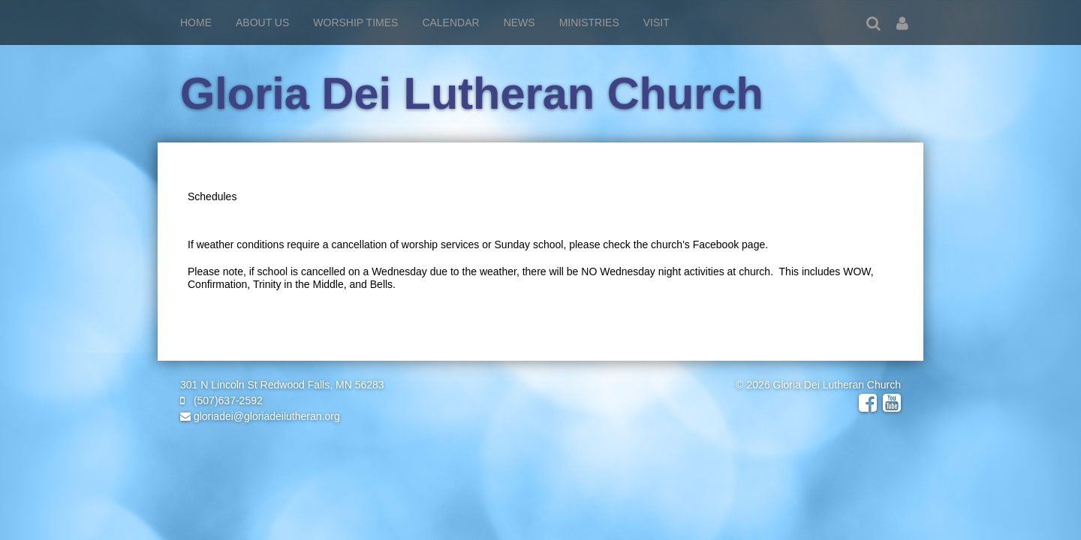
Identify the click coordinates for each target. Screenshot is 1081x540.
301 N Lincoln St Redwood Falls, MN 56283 (282, 385)
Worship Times (355, 22)
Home (196, 22)
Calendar (450, 22)
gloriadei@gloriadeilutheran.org (260, 416)
